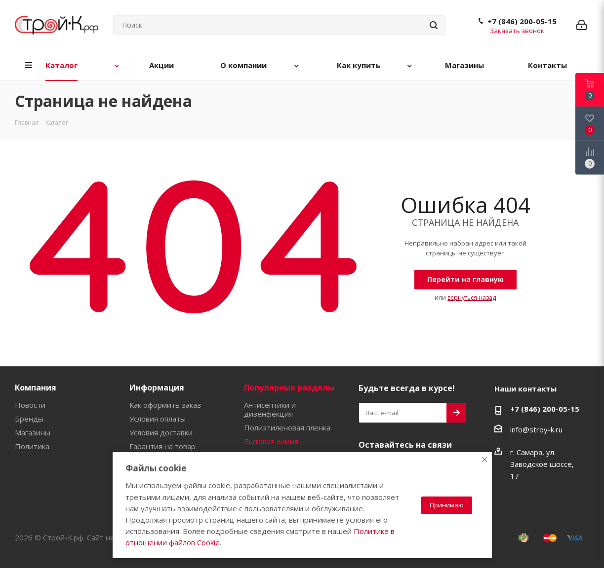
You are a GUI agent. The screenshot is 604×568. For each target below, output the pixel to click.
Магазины (32, 432)
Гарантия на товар (162, 446)
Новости (30, 405)
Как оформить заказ (165, 405)
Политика (32, 446)
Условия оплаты (157, 419)
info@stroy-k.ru (536, 429)
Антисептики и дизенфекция (270, 409)
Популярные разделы (289, 387)
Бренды (29, 419)
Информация (156, 387)
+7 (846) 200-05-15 (522, 21)
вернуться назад (471, 297)
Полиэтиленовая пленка (287, 427)
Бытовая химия (271, 441)
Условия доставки (161, 432)
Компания (35, 387)
